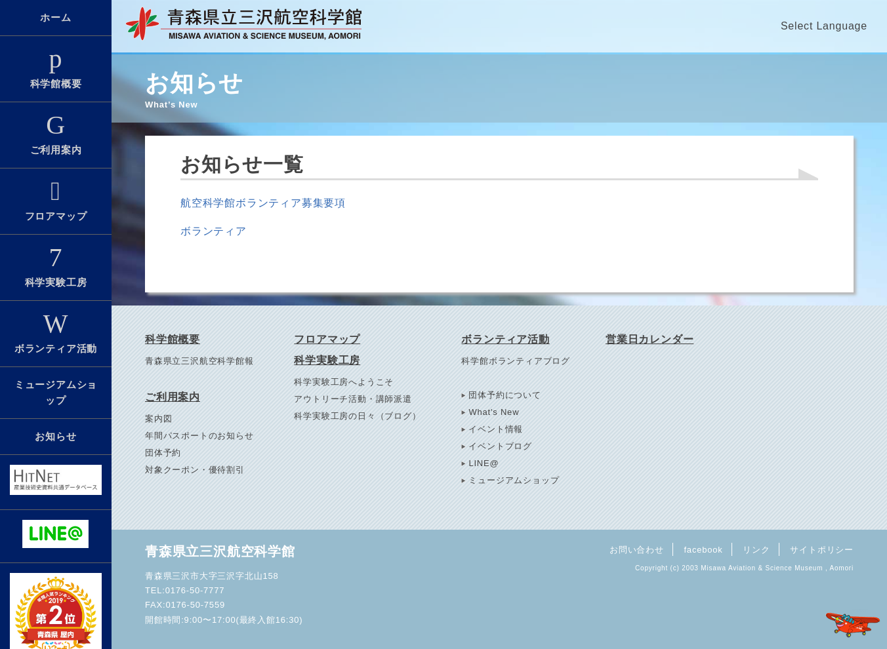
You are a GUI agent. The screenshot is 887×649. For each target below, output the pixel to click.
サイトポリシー (822, 549)
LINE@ (483, 463)
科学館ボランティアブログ (515, 361)
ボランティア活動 (56, 332)
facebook (702, 549)
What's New (493, 412)
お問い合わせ (635, 549)
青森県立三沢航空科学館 (220, 551)
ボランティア (213, 231)
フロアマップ (56, 200)
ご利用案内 (56, 133)
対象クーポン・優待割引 (195, 470)
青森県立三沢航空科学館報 (199, 361)
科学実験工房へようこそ (344, 382)
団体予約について (504, 395)
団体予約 (163, 453)
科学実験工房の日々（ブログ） (357, 416)
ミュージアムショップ (55, 392)
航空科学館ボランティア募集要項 (263, 202)
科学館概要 (56, 67)
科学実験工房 (56, 266)
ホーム (55, 17)
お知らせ (55, 436)
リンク (756, 549)
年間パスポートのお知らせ (199, 436)
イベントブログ (500, 446)
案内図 (158, 418)
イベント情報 (495, 429)
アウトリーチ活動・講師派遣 (352, 399)
